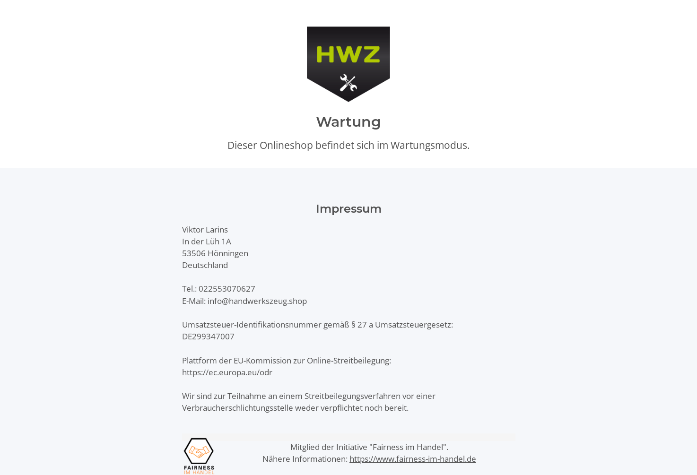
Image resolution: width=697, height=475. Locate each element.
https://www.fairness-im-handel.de (412, 458)
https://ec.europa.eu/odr (227, 372)
